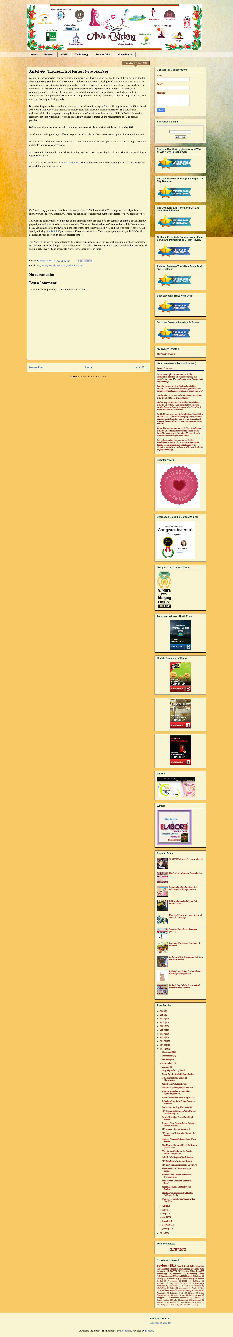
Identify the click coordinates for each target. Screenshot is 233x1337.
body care (174, 1283)
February (166, 1225)
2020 (162, 1030)
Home (33, 54)
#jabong (160, 1302)
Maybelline (161, 1288)
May (164, 1213)
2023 (162, 1018)
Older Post (140, 367)
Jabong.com (166, 1276)
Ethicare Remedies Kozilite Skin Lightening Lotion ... (176, 1092)
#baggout (160, 1298)
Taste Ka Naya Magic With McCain (177, 1087)
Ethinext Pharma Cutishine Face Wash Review (179, 1140)
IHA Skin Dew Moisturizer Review (177, 1161)
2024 (162, 1015)
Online (172, 1288)
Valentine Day (173, 1279)
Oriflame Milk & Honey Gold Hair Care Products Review (186, 958)
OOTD (64, 54)
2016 (162, 1045)
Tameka (160, 386)
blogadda (177, 1274)
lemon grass (196, 1300)
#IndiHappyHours (167, 1291)
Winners (160, 1283)
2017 (162, 1041)
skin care (161, 1271)
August (165, 1067)
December (167, 1052)
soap (178, 1276)
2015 (162, 1049)
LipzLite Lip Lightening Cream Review (185, 873)
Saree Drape (179, 1295)
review (162, 1265)
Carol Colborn (163, 395)
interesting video (70, 162)
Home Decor (125, 54)
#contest (185, 1271)
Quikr (174, 1300)
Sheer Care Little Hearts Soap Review (178, 1097)
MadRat (198, 1302)
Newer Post (36, 367)
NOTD (184, 1281)
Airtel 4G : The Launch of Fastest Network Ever (176, 1175)
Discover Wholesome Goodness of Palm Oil (184, 944)
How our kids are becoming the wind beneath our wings (185, 916)
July (164, 1206)
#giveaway (199, 1266)
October (166, 1059)
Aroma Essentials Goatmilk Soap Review (176, 1188)
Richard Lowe (163, 428)
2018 (162, 1037)
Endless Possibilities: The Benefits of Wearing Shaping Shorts (185, 972)
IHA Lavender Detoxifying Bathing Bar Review (179, 1134)
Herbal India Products (191, 1286)
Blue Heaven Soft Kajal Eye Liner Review (176, 1169)
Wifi (82, 265)
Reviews (49, 54)
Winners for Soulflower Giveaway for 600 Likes (178, 1200)
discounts (184, 1300)
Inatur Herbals (163, 1300)
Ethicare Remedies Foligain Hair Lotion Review (183, 902)
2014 (162, 1233)
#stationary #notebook (178, 1298)
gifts (185, 1283)
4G (38, 265)
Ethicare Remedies (169, 1269)
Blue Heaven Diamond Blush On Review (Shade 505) (179, 1146)
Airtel (107, 106)
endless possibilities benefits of (175, 375)
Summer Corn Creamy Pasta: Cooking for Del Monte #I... (179, 1124)
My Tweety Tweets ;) (166, 354)
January (166, 1228)
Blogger (149, 1330)
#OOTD (173, 1271)
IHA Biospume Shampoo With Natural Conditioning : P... (179, 1112)
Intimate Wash (176, 1293)
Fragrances (172, 1281)
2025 (162, 1011)
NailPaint (196, 1281)
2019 (162, 1034)
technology (72, 265)
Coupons (196, 1298)
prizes (197, 1271)
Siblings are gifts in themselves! (176, 1129)
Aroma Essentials (192, 1269)
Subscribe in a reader (160, 1322)
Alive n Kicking (184, 1291)
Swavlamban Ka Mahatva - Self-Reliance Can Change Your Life (183, 888)
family (194, 1288)
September (167, 1063)
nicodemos (125, 1330)
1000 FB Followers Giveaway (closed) (186, 859)
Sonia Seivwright (164, 374)
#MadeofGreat (195, 1295)
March (165, 1221)
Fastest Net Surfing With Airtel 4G (177, 1107)
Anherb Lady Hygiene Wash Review (177, 1157)
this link (53, 231)
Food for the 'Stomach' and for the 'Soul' (177, 1182)
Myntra (191, 1293)
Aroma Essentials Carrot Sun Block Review (177, 1118)
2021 (162, 1026)
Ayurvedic (161, 1293)
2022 (162, 1022)
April (164, 1217)
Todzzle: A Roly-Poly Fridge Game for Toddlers (178, 1102)
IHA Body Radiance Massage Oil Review (179, 1165)
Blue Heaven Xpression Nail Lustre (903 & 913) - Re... (177, 1194)
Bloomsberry (171, 1302)
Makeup (188, 1276)
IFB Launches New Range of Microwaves (174, 1079)
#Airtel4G (160, 1305)
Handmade (173, 1286)
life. (202, 1288)
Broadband (54, 265)
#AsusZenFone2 (172, 1305)
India (63, 265)
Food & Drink (103, 54)
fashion (198, 1276)
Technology (82, 54)
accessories (183, 1288)
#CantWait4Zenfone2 (188, 1305)
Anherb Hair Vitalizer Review (174, 1084)
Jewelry (160, 1279)
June (164, 1210)
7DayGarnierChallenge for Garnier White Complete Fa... (177, 1152)
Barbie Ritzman (164, 414)
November (167, 1056)
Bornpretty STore (195, 1274)
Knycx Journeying (165, 440)
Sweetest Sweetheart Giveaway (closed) (183, 930)
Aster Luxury (188, 1279)
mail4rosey (162, 402)
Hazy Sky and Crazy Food (173, 1070)
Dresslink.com (185, 1302)
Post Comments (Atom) (95, 376)
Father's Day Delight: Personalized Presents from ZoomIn (184, 986)
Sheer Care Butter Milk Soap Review (178, 1074)
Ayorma (198, 1291)
